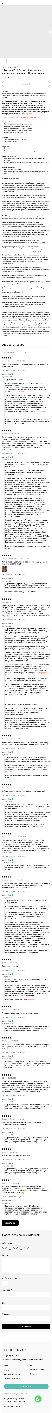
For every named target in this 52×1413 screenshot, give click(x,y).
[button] (26, 1386)
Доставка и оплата (37, 1370)
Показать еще (7, 449)
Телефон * (7, 1290)
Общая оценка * (9, 1243)
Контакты (33, 1374)
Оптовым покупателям (12, 1378)
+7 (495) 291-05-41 (11, 1356)
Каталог (7, 1370)
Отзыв (5, 1255)
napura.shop (29, 114)
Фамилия (6, 1314)
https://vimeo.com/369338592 (29, 118)
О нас (6, 1366)
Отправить (26, 1326)
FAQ (31, 1365)
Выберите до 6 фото (11, 1278)
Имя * (4, 1303)
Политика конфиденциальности (16, 1394)
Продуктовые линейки (12, 1374)
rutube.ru (20, 474)
